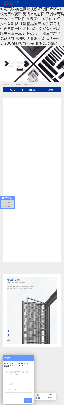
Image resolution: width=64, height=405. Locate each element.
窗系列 (26, 84)
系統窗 (32, 84)
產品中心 (19, 84)
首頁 (12, 84)
